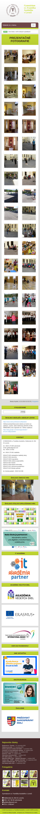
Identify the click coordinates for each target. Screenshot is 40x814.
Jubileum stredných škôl (14, 761)
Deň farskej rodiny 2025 (13, 763)
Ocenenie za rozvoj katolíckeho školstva (17, 750)
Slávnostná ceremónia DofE (14, 755)
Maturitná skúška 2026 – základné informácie (18, 758)
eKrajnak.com (20, 812)
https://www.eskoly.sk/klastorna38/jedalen (15, 422)
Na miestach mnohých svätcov (15, 752)
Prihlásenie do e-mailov (31, 812)
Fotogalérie (35, 401)
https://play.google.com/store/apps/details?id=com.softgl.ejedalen (15, 430)
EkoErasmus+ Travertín (14, 745)
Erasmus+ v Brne (11, 753)
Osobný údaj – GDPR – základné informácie (19, 760)
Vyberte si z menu (19, 25)
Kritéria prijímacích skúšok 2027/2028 (17, 748)
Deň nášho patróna (11, 756)
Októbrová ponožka (12, 747)
